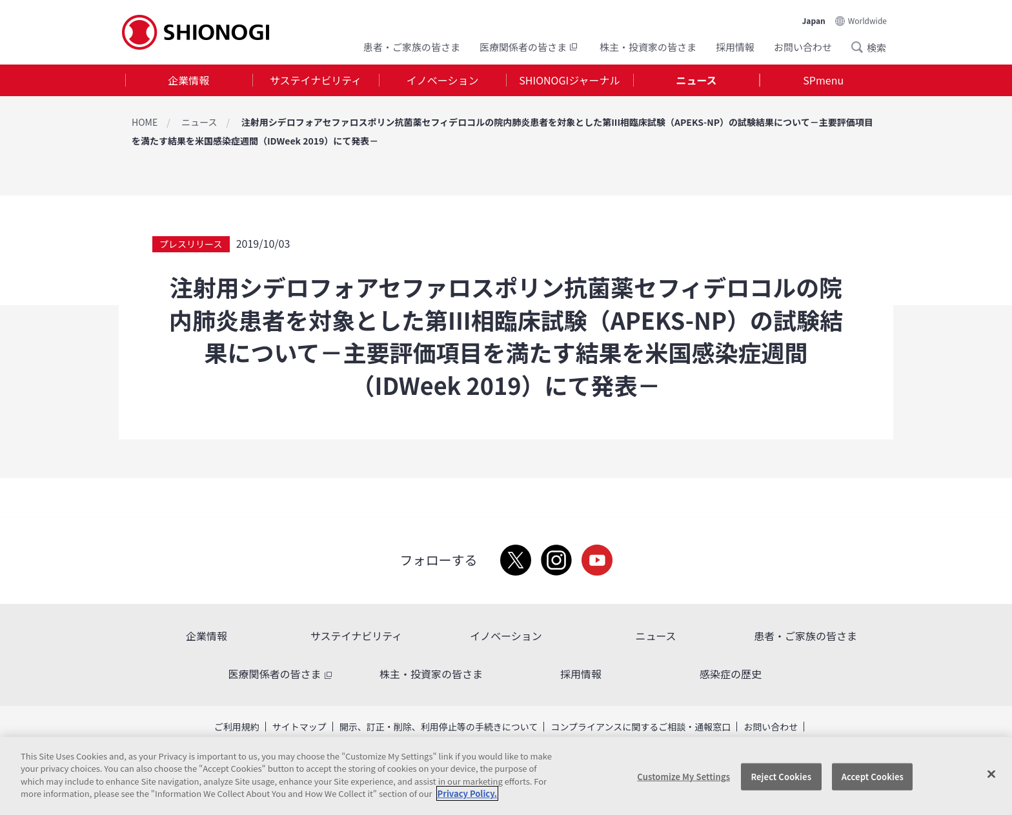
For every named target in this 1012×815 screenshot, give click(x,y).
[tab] (188, 80)
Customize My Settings (683, 776)
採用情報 (735, 47)
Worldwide (867, 20)
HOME (144, 122)
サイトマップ (299, 726)
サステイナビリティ (315, 80)
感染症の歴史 (731, 673)
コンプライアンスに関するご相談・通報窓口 (641, 726)
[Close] (991, 774)
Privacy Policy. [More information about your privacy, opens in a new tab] (467, 793)
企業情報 (188, 80)
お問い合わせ (803, 47)
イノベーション (443, 80)
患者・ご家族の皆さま (411, 47)
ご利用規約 (236, 726)
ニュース (696, 80)
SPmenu (823, 80)
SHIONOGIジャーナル (569, 80)
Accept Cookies (873, 776)
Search (861, 47)
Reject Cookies (781, 776)
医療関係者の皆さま (530, 47)
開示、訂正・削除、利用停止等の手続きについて (438, 726)
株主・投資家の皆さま (648, 47)
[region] (506, 776)
